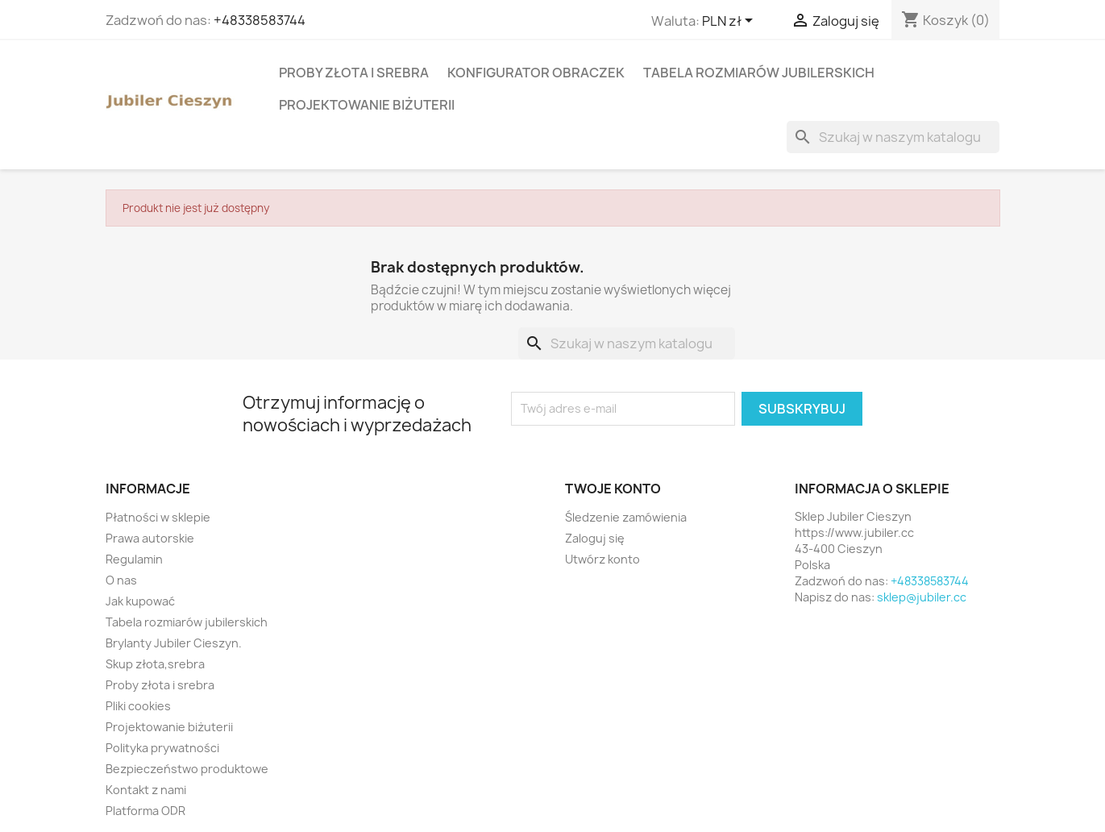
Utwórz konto (602, 559)
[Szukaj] (893, 137)
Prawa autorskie (150, 538)
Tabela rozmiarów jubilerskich (758, 72)
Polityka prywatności (162, 747)
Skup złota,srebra (155, 664)
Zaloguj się (595, 538)
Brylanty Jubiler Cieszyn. (174, 643)
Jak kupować (140, 601)
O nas (121, 580)
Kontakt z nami (146, 789)
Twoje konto (613, 488)
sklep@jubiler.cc (921, 597)
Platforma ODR (145, 810)
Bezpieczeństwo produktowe (187, 768)
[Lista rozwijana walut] (730, 21)
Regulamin (134, 559)
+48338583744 (259, 20)
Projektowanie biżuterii (367, 105)
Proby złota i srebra (354, 72)
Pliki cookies (138, 705)
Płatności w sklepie (158, 517)
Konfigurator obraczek (536, 72)
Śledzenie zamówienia (626, 517)
